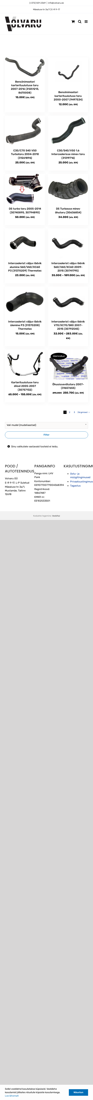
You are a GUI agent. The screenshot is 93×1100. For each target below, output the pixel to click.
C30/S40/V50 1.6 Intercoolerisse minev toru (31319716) (68, 154)
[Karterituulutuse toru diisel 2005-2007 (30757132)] (25, 363)
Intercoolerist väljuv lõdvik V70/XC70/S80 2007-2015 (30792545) (68, 325)
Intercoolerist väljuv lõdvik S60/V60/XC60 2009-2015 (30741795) (68, 267)
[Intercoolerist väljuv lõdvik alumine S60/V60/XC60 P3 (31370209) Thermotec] (25, 243)
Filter (46, 434)
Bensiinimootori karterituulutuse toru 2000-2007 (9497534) (68, 96)
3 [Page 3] (74, 412)
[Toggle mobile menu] (86, 21)
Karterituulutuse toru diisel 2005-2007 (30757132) (25, 386)
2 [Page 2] (69, 412)
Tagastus (75, 485)
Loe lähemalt (12, 1095)
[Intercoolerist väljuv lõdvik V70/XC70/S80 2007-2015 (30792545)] (68, 301)
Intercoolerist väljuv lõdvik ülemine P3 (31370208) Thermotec (25, 325)
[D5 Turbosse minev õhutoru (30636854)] (68, 189)
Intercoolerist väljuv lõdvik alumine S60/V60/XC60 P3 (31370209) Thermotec (25, 267)
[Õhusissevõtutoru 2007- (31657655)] (68, 364)
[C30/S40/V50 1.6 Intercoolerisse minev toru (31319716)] (68, 131)
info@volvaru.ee (56, 3)
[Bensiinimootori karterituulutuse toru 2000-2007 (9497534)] (68, 72)
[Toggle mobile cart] (73, 21)
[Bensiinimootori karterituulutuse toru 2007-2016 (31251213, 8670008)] (25, 67)
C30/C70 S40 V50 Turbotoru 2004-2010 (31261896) (25, 154)
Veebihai (56, 516)
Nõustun (78, 1092)
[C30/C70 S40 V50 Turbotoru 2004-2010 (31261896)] (25, 131)
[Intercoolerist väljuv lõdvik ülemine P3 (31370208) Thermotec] (25, 301)
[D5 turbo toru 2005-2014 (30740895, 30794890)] (25, 189)
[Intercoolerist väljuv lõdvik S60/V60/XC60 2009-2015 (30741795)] (68, 243)
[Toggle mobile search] (79, 21)
